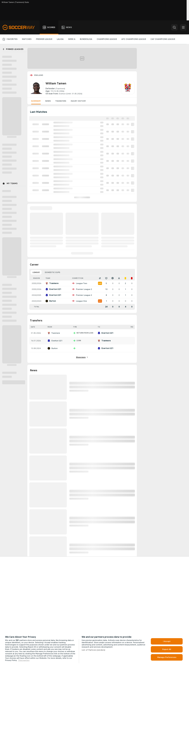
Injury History (78, 101)
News (48, 101)
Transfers (60, 101)
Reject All (166, 649)
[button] (174, 27)
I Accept (167, 641)
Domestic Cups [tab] (52, 272)
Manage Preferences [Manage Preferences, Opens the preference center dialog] (166, 657)
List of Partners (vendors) (93, 650)
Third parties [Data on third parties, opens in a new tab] (23, 660)
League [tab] (36, 272)
